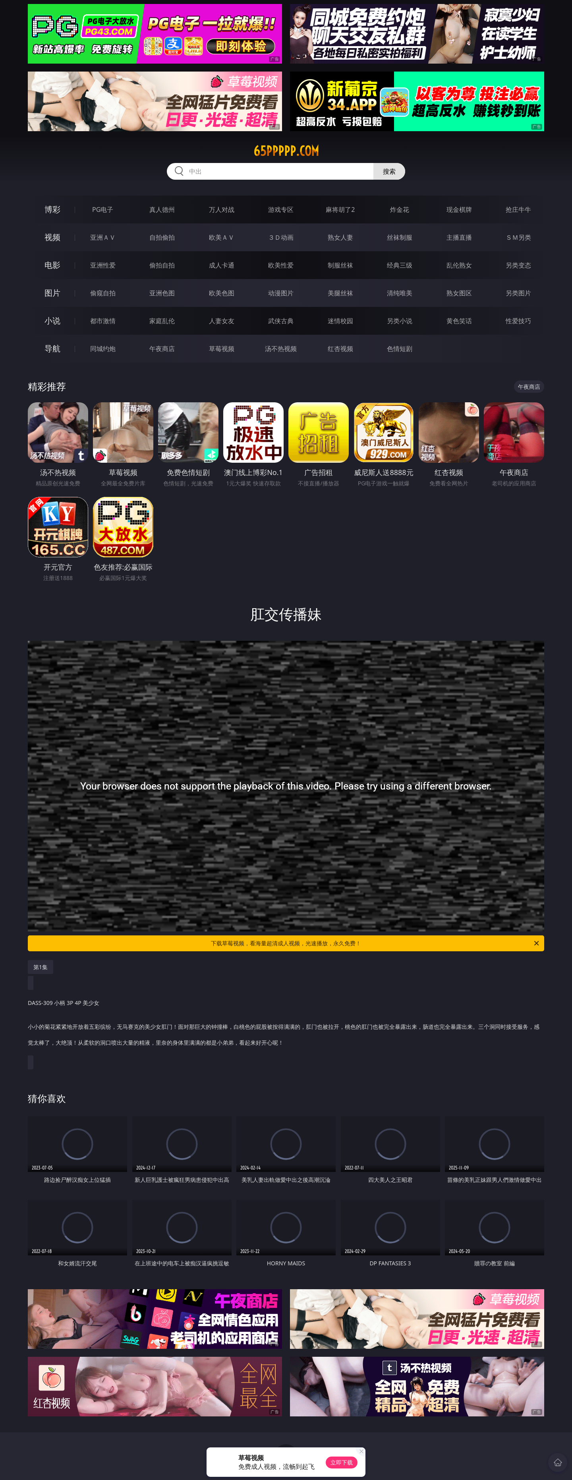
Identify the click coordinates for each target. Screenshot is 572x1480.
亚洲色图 (162, 293)
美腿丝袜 (340, 293)
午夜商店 (162, 348)
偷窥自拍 (103, 293)
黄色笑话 (459, 320)
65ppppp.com (286, 151)
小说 (52, 320)
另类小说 (399, 320)
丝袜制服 (399, 237)
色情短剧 (399, 348)
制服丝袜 (340, 265)
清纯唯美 (399, 293)
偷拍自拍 (162, 265)
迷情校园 (340, 320)
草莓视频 (221, 348)
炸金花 (399, 209)
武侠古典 (281, 320)
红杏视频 (340, 348)
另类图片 (518, 293)
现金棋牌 (459, 209)
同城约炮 (103, 348)
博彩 (52, 209)
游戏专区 (281, 209)
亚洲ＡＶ (103, 237)
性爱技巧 (518, 320)
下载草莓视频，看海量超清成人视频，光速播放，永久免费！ (375, 943)
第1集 (40, 967)
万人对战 (221, 209)
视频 (52, 237)
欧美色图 (221, 293)
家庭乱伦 (162, 320)
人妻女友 (221, 320)
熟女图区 (459, 293)
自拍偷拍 (162, 237)
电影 (52, 265)
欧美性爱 (281, 265)
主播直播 (459, 237)
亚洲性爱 (103, 265)
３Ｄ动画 (281, 237)
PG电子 (102, 209)
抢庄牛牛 (518, 209)
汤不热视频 (281, 348)
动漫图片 (281, 293)
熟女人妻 (340, 237)
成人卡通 (221, 265)
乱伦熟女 (459, 265)
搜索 (389, 171)
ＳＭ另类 (518, 237)
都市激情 (103, 320)
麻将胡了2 (340, 209)
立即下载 (341, 1462)
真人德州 (162, 209)
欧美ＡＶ (221, 237)
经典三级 (399, 265)
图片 (52, 292)
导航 (52, 348)
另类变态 (518, 265)
